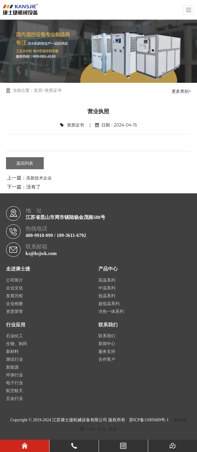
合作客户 (106, 359)
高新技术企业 (39, 178)
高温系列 (106, 280)
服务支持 (106, 351)
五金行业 (14, 398)
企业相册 (14, 303)
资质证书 (53, 90)
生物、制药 (16, 343)
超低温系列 (108, 303)
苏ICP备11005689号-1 (149, 420)
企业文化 (14, 288)
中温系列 (106, 288)
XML (91, 429)
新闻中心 (106, 343)
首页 (38, 90)
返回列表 (24, 163)
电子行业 (14, 383)
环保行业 (14, 375)
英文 (112, 429)
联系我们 (106, 336)
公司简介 (14, 280)
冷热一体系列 (111, 311)
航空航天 (14, 390)
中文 (102, 429)
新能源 (12, 367)
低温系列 (106, 296)
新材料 (12, 351)
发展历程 (14, 296)
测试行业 (14, 359)
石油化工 (14, 336)
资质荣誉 (14, 311)
